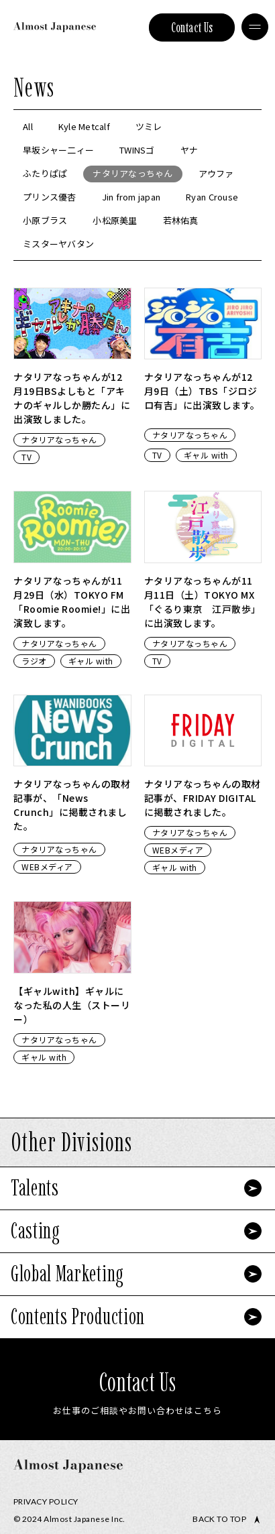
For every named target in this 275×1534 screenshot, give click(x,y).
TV (26, 457)
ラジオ (34, 660)
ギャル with (206, 455)
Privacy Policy (45, 1501)
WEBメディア (47, 866)
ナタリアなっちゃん (59, 439)
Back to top (219, 1519)
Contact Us (192, 27)
